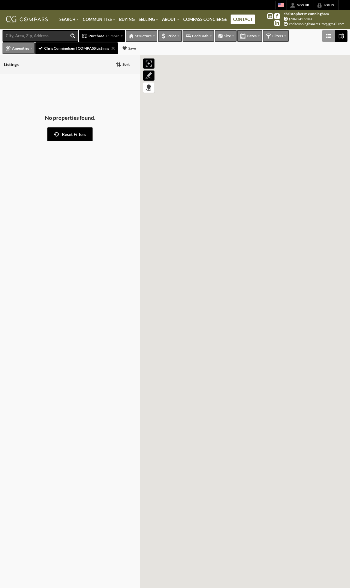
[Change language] (280, 5)
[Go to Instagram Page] (270, 16)
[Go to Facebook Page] (277, 16)
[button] (70, 134)
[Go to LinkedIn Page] (277, 23)
